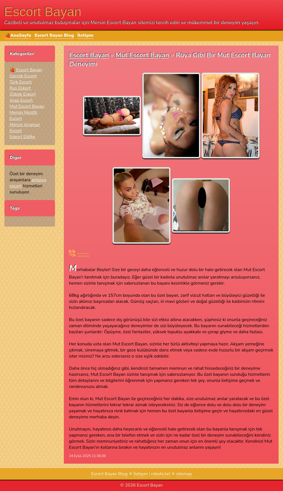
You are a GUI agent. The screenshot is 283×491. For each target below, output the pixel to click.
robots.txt (160, 474)
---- (83, 253)
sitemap (184, 474)
